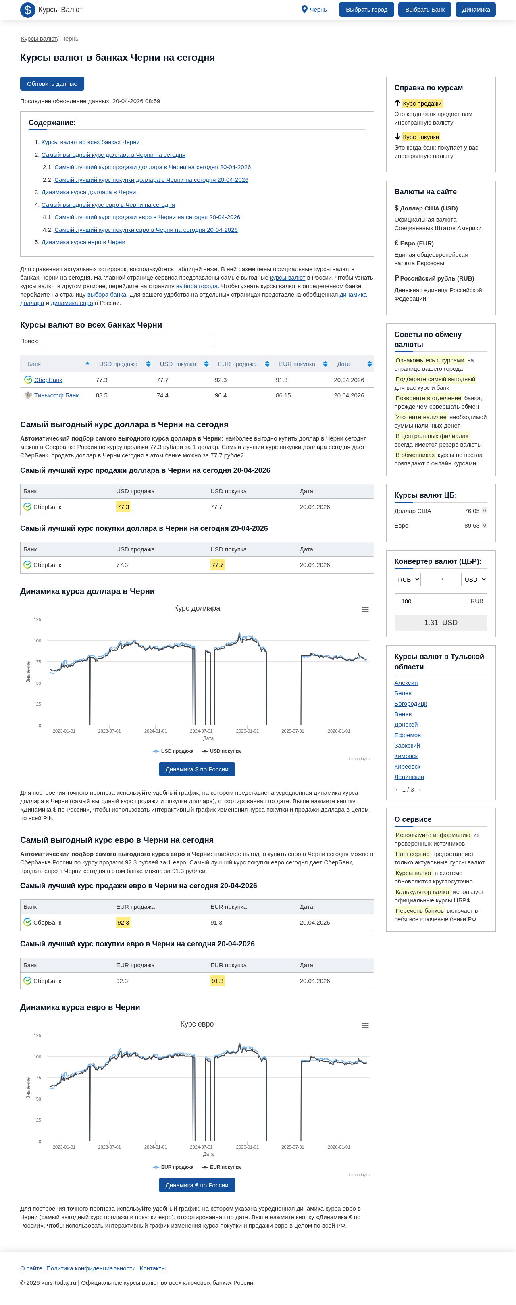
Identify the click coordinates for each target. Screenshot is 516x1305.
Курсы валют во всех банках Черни (91, 142)
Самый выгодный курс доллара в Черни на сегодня (113, 154)
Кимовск (406, 755)
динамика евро (72, 302)
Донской (406, 724)
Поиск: (117, 340)
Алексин (406, 682)
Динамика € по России (197, 1185)
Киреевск (407, 766)
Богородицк (411, 703)
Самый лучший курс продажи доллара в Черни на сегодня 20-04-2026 (152, 167)
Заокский (407, 745)
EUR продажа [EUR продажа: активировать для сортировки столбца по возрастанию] (237, 363)
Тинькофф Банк (51, 395)
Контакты (152, 1268)
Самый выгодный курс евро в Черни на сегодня (108, 204)
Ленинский (409, 776)
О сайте (31, 1268)
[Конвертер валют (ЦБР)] (441, 601)
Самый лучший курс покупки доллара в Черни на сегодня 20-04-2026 (151, 179)
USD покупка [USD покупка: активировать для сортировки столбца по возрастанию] (178, 363)
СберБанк (43, 380)
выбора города (197, 286)
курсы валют (288, 277)
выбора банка (107, 294)
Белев (403, 693)
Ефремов (408, 734)
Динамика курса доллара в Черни (89, 192)
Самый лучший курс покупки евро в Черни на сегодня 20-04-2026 (146, 229)
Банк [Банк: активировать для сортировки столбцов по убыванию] (34, 363)
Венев (403, 714)
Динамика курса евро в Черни (83, 242)
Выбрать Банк (425, 9)
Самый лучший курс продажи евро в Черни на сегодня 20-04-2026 (147, 217)
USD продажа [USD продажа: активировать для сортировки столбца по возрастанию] (118, 363)
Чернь (318, 9)
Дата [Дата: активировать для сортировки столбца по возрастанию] (343, 363)
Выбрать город (366, 9)
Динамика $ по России (197, 769)
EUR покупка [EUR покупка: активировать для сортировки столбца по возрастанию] (297, 363)
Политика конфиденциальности (90, 1268)
